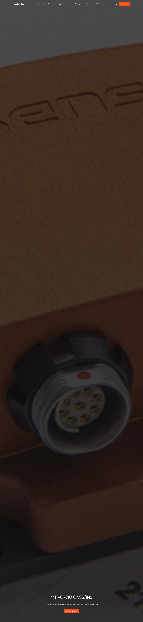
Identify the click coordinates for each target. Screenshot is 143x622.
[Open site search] (116, 4)
